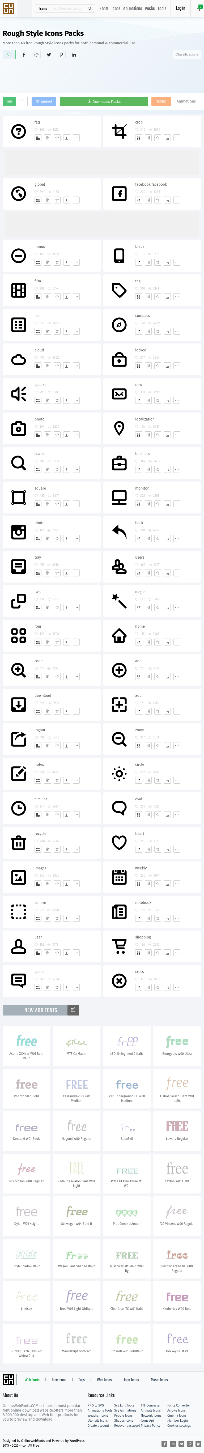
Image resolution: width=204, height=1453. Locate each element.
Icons (116, 9)
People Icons (123, 1415)
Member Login (177, 1420)
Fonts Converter (178, 1405)
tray (38, 557)
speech (40, 972)
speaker (41, 385)
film (38, 281)
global (40, 184)
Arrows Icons (176, 1410)
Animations (132, 9)
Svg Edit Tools (124, 1405)
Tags (81, 1380)
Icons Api (147, 1420)
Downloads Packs (106, 102)
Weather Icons (98, 1415)
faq (37, 122)
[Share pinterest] (61, 54)
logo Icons (131, 1380)
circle (139, 764)
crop (139, 122)
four (38, 626)
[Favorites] (57, 137)
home (140, 626)
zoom (39, 661)
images (40, 868)
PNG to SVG (96, 1405)
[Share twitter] (49, 54)
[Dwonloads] (66, 137)
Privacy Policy (150, 1425)
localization (145, 419)
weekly (141, 868)
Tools (162, 9)
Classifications (186, 54)
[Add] (38, 137)
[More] (76, 137)
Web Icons (104, 1380)
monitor (142, 488)
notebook (143, 902)
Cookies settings (179, 1425)
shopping (143, 937)
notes (39, 764)
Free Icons (59, 1380)
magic (140, 592)
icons (43, 8)
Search (89, 8)
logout (40, 730)
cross (139, 972)
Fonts (104, 9)
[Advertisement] (102, 75)
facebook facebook (151, 184)
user (38, 937)
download (43, 695)
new (138, 385)
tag (138, 281)
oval (138, 799)
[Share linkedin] (74, 54)
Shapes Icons (123, 1420)
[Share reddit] (36, 54)
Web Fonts (32, 1380)
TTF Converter (150, 1405)
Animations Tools (100, 1410)
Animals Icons (151, 1410)
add (138, 661)
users (139, 557)
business (142, 454)
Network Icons (151, 1415)
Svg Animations (125, 1410)
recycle (40, 833)
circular (41, 799)
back (139, 523)
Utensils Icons (98, 1420)
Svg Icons (9, 9)
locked (140, 350)
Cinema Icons (176, 1415)
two (38, 592)
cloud (39, 350)
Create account (98, 1425)
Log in (180, 8)
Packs (150, 9)
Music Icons (159, 1380)
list (37, 315)
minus (40, 246)
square (40, 488)
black (139, 246)
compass (142, 315)
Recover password (127, 1425)
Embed (46, 101)
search (40, 454)
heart (139, 833)
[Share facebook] (24, 54)
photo (40, 419)
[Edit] (47, 137)
